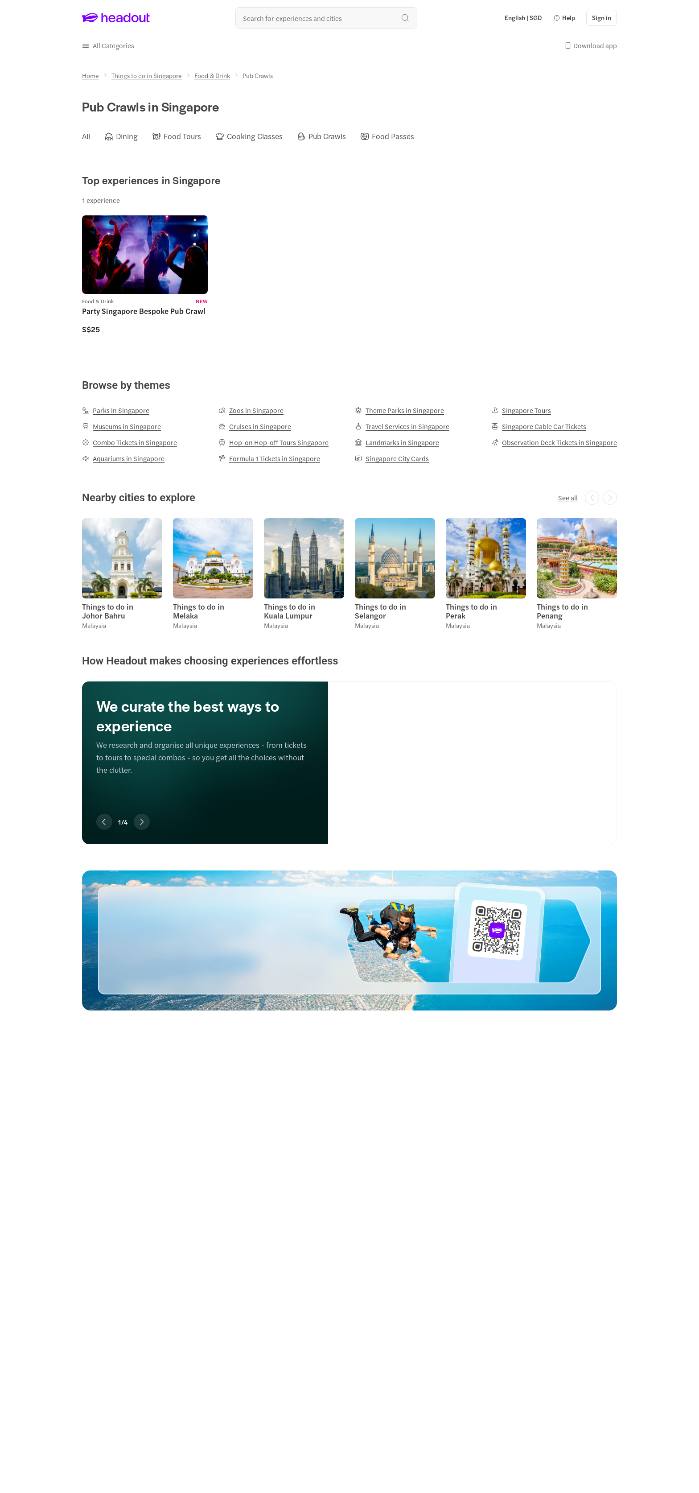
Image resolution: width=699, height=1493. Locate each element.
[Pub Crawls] (327, 136)
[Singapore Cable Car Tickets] (538, 426)
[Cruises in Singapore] (254, 426)
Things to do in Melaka (198, 611)
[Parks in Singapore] (115, 410)
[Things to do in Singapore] (146, 75)
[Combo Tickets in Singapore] (129, 442)
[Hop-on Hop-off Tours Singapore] (273, 442)
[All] (86, 136)
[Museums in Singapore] (121, 426)
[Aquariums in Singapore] (123, 458)
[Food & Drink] (212, 75)
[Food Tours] (182, 136)
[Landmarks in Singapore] (397, 442)
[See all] (568, 497)
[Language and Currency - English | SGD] (523, 18)
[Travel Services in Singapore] (402, 426)
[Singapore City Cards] (392, 458)
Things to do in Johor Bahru (107, 611)
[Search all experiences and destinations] (326, 18)
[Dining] (127, 136)
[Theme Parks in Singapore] (399, 410)
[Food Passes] (393, 136)
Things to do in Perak (471, 611)
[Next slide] (142, 822)
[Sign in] (601, 18)
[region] (349, 136)
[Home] (90, 75)
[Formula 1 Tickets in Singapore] (269, 458)
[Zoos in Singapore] (251, 410)
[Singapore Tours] (521, 410)
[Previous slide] (104, 822)
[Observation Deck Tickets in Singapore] (554, 442)
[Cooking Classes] (255, 136)
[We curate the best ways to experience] (472, 753)
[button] (564, 18)
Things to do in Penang (562, 611)
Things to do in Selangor (380, 611)
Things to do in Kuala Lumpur (289, 611)
